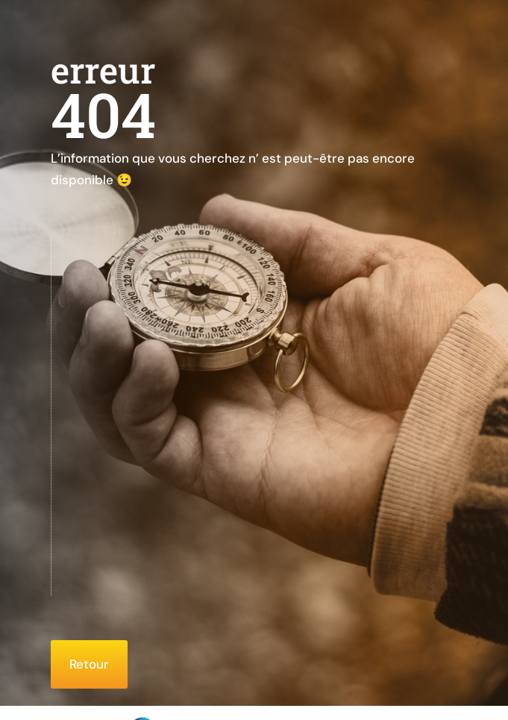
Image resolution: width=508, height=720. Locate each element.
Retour (89, 664)
